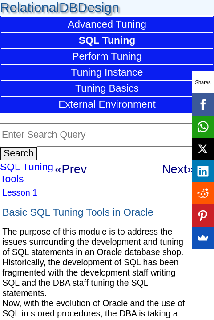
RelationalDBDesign (59, 7)
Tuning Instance (107, 72)
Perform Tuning (106, 56)
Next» (178, 169)
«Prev (71, 169)
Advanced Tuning (107, 24)
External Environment (107, 104)
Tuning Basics (107, 88)
